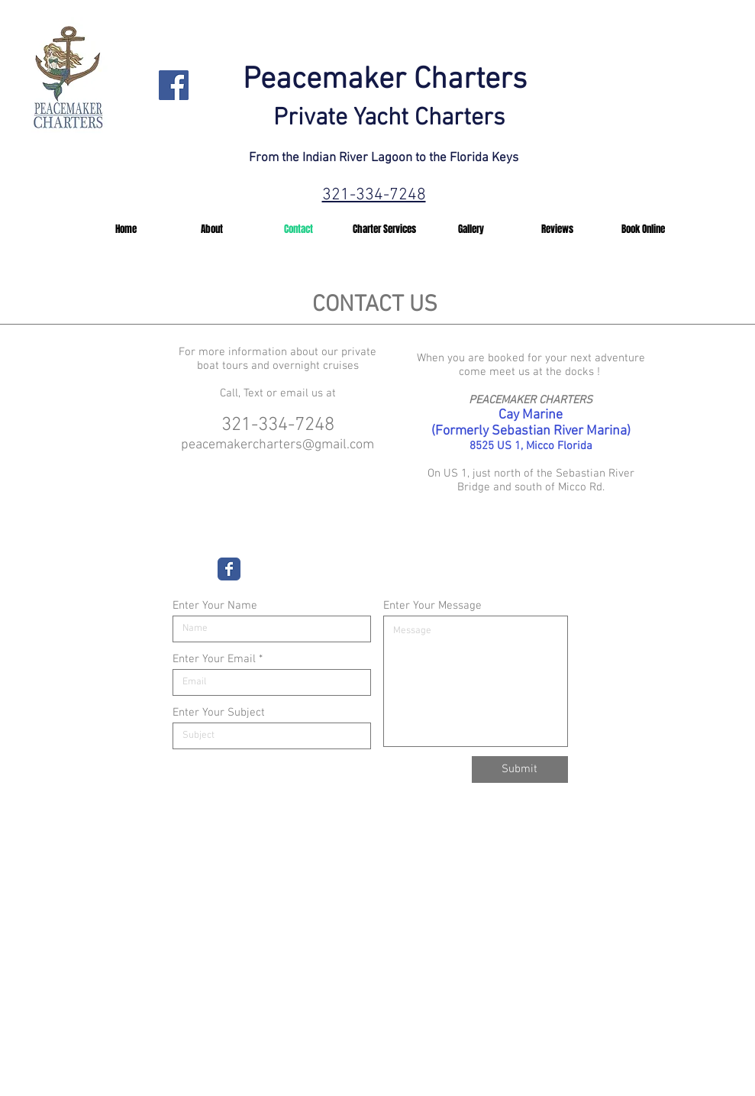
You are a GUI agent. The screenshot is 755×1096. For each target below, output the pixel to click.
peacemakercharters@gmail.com (277, 445)
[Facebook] (174, 85)
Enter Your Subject (219, 713)
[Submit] (520, 769)
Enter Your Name (215, 606)
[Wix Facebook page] (229, 569)
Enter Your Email (214, 659)
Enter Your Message (432, 606)
